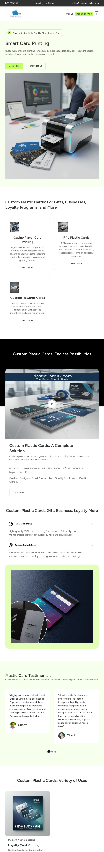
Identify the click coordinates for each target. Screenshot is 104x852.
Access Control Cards (22, 545)
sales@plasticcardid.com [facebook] (85, 3)
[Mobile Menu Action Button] (97, 13)
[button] (49, 752)
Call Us (69, 13)
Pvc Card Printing (20, 524)
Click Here (14, 65)
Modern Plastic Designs (21, 839)
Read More (27, 267)
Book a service (84, 13)
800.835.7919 (12, 3)
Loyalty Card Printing (23, 845)
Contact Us (36, 65)
